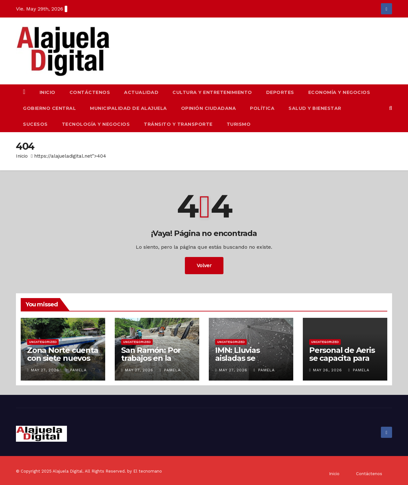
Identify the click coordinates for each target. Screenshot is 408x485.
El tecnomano (147, 471)
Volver (204, 265)
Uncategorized (43, 342)
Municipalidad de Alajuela (128, 108)
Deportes (280, 92)
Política (262, 108)
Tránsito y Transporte (178, 124)
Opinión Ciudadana (208, 108)
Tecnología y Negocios (96, 124)
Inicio (47, 92)
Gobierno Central (49, 108)
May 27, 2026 (45, 370)
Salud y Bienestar (314, 108)
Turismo (239, 124)
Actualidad (141, 92)
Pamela (75, 370)
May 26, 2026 (327, 370)
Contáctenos (89, 92)
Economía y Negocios (339, 92)
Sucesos (35, 124)
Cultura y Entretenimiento (212, 92)
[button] (390, 108)
